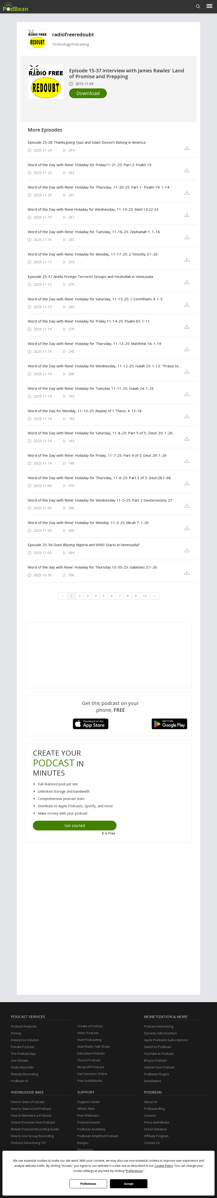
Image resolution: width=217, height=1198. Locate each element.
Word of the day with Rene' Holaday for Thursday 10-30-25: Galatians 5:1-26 (92, 567)
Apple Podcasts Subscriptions (166, 1040)
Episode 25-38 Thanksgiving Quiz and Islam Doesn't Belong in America (86, 142)
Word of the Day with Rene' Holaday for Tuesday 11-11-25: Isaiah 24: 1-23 (91, 388)
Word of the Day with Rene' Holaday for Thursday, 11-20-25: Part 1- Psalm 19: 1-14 (98, 187)
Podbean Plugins (156, 1074)
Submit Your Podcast (159, 1067)
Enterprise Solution (25, 1040)
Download (87, 93)
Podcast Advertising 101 (28, 1143)
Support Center (88, 1102)
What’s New (86, 1108)
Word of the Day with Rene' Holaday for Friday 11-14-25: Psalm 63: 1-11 (89, 321)
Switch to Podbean (158, 1047)
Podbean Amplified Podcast (97, 1136)
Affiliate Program (156, 1136)
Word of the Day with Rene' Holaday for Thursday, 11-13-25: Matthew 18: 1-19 (94, 343)
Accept (128, 1184)
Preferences (88, 1184)
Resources (85, 1149)
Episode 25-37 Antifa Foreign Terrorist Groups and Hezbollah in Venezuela (90, 276)
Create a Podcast (90, 1026)
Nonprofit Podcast (90, 1067)
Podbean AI (19, 1081)
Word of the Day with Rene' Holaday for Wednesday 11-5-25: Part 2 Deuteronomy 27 (100, 500)
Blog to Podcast (155, 1060)
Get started (74, 825)
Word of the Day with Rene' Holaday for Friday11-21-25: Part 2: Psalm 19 (89, 164)
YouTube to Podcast (158, 1053)
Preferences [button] (134, 1171)
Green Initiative (155, 1129)
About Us (150, 1102)
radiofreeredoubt (73, 34)
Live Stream (19, 1060)
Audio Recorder (22, 1067)
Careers (150, 1115)
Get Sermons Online (92, 1074)
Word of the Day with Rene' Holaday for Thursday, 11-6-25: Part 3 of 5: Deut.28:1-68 (99, 477)
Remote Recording (24, 1074)
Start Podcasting (89, 1039)
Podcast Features (24, 1026)
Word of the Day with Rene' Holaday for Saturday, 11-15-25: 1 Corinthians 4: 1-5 (95, 299)
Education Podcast (91, 1053)
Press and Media (156, 1122)
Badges (83, 1143)
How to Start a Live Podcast (31, 1108)
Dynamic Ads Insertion (160, 1033)
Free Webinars (88, 1115)
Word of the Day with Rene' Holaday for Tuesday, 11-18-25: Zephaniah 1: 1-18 (94, 231)
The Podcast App (23, 1053)
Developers (152, 1081)
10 (145, 595)
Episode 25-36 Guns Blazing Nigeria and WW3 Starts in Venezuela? (84, 544)
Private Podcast (22, 1047)
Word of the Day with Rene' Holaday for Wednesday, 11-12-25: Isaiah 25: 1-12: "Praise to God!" (104, 366)
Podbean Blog (154, 1108)
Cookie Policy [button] (163, 1166)
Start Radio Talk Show (93, 1046)
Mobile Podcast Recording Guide (35, 1129)
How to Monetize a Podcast (31, 1115)
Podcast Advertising (158, 1026)
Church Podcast (88, 1060)
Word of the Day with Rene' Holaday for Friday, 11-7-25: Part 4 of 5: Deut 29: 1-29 (97, 455)
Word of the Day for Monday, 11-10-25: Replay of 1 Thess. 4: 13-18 (85, 411)
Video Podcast (88, 1033)
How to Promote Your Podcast (33, 1122)
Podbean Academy (91, 1129)
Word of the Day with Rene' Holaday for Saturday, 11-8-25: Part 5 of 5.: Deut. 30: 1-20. (100, 433)
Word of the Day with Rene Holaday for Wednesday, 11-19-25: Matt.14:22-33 (93, 209)
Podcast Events (88, 1122)
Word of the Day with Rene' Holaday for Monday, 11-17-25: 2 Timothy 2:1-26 (93, 254)
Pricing (16, 1033)
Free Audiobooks (89, 1080)
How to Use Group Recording (32, 1136)
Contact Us (152, 1143)
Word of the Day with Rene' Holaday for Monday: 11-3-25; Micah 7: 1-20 (88, 522)
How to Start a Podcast (27, 1102)
